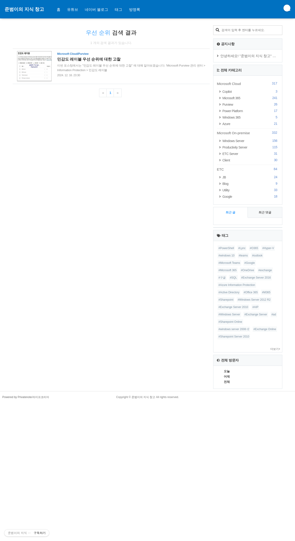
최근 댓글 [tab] (265, 212)
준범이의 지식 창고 (24, 9)
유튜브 (72, 10)
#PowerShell (226, 386)
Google (250, 196)
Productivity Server (250, 147)
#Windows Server (229, 452)
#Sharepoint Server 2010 (233, 474)
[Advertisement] (111, 102)
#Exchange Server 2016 (256, 415)
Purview (250, 104)
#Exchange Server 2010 (233, 445)
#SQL (233, 415)
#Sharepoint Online (230, 460)
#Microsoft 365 (227, 408)
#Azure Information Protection (236, 423)
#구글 (222, 415)
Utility (250, 190)
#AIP (255, 445)
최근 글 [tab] (231, 212)
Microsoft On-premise (248, 133)
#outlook (257, 393)
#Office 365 (251, 430)
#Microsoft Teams (229, 401)
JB (250, 177)
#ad (273, 452)
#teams (243, 393)
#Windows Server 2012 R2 (254, 437)
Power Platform (250, 111)
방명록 (134, 10)
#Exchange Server (255, 452)
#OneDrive (247, 408)
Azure (250, 124)
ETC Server (250, 154)
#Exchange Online (265, 467)
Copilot (250, 91)
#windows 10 (226, 393)
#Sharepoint (225, 437)
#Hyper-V (268, 386)
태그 (118, 10)
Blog (250, 184)
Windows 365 (250, 117)
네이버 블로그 (96, 10)
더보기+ (275, 487)
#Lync (242, 386)
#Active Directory (228, 430)
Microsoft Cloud (248, 83)
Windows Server (250, 141)
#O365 (254, 386)
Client (250, 160)
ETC (248, 169)
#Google (249, 401)
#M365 (266, 430)
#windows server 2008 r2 (233, 467)
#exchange (265, 408)
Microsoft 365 (250, 98)
